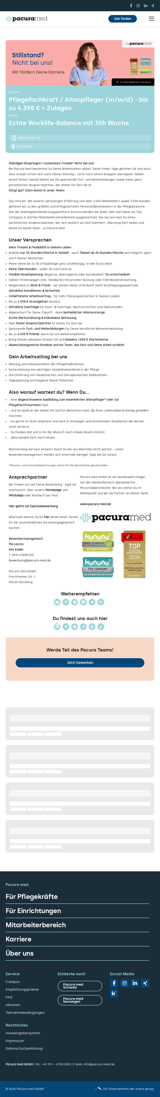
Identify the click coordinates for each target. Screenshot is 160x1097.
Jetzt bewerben (80, 663)
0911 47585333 (23, 555)
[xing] (152, 6)
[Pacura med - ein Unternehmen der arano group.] (119, 1089)
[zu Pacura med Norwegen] (80, 1000)
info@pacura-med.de (99, 1064)
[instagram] (138, 6)
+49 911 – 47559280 (56, 1064)
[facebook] (131, 6)
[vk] (114, 993)
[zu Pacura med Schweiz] (80, 986)
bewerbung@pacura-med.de (30, 560)
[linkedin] (145, 6)
